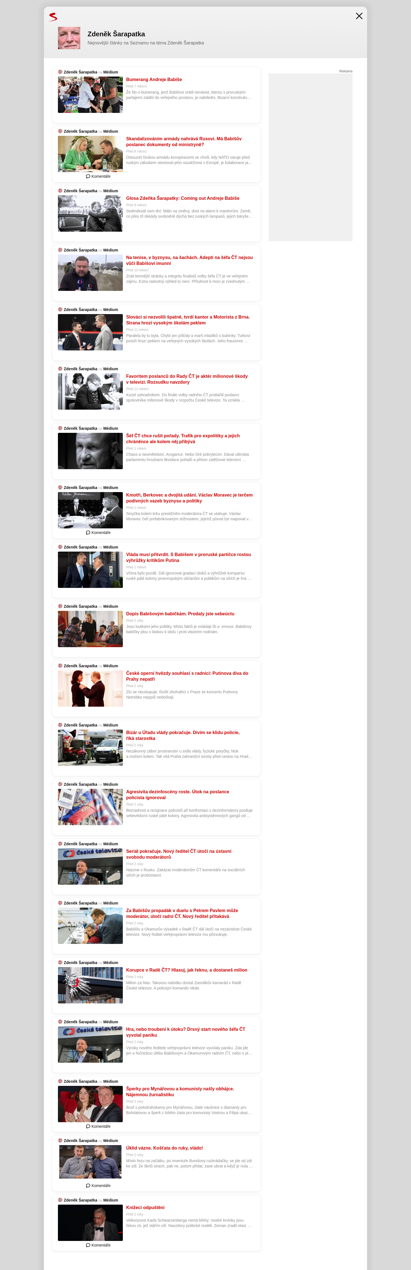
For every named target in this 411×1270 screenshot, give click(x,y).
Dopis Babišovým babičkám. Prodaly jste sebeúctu (180, 613)
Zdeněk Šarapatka (80, 72)
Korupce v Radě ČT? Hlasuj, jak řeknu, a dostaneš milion (186, 970)
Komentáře (98, 176)
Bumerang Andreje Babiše (154, 79)
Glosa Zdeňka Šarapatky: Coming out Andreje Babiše (182, 198)
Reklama (346, 71)
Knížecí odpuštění (145, 1207)
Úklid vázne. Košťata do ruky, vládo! (164, 1148)
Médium (110, 72)
